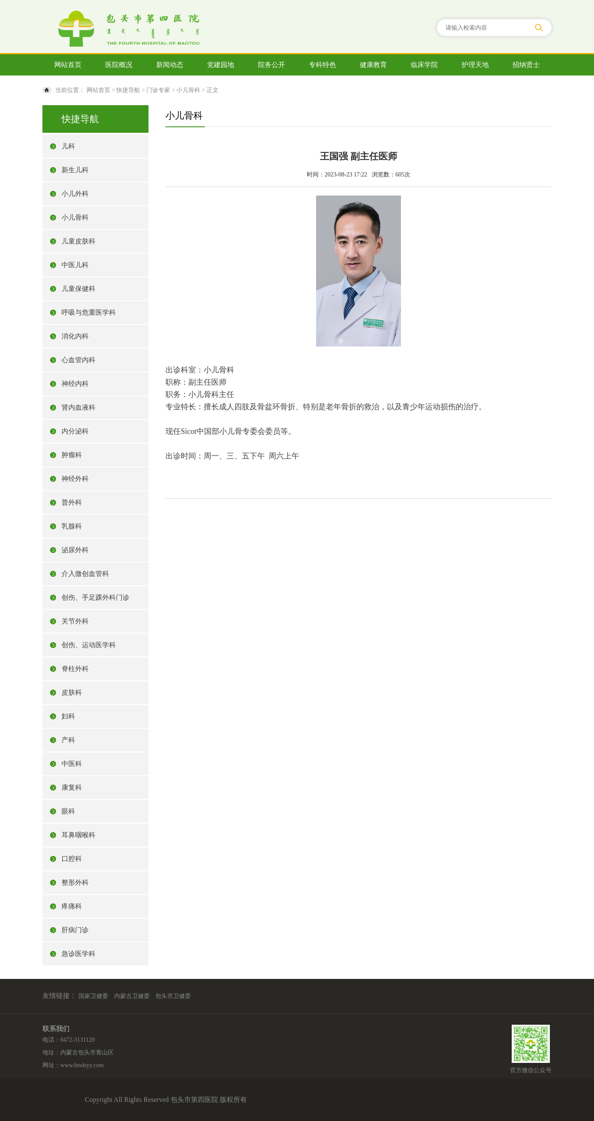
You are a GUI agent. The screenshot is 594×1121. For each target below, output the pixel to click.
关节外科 (75, 621)
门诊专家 (158, 90)
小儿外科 (75, 193)
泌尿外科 (75, 550)
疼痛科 (72, 906)
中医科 (72, 763)
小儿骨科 (188, 90)
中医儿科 (75, 264)
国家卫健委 (93, 996)
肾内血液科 (78, 407)
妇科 (68, 716)
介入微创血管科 (85, 573)
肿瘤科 (72, 454)
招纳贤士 (526, 64)
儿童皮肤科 (78, 241)
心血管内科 (78, 359)
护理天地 (475, 64)
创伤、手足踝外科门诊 (95, 597)
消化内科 (75, 336)
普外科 (72, 502)
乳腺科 (72, 526)
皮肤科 (72, 692)
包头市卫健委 (173, 996)
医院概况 (118, 64)
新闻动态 (169, 64)
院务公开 (271, 64)
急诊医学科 (78, 953)
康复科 (72, 787)
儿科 (68, 146)
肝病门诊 (75, 930)
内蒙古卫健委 (132, 996)
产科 (68, 740)
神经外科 (75, 478)
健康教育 (373, 64)
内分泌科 (75, 431)
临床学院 (424, 64)
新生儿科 (75, 169)
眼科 (68, 811)
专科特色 (322, 64)
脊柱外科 (75, 668)
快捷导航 (128, 90)
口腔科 (72, 858)
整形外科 (75, 882)
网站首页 (67, 64)
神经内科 (75, 383)
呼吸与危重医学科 (89, 312)
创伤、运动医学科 (89, 645)
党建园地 (220, 64)
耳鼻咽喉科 (78, 835)
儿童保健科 (78, 288)
